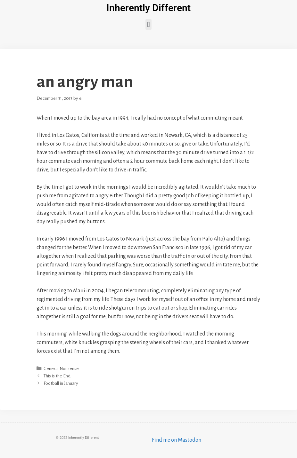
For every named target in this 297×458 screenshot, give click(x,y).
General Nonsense (61, 368)
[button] (148, 24)
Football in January (61, 383)
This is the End (57, 376)
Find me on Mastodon (176, 440)
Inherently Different (148, 7)
